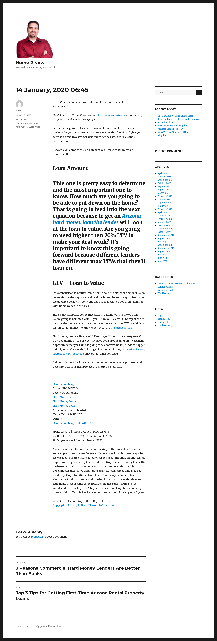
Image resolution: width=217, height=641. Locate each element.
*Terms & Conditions (101, 505)
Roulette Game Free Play (170, 129)
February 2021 (165, 209)
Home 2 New (30, 62)
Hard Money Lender (65, 397)
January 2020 (164, 222)
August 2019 (164, 238)
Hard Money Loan (64, 405)
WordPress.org (165, 325)
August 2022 (164, 206)
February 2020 (165, 219)
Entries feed (164, 319)
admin (19, 110)
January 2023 (164, 199)
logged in (37, 536)
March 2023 (164, 193)
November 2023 (166, 180)
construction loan (24, 123)
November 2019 (165, 228)
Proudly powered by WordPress (47, 626)
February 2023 (165, 196)
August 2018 (164, 251)
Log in (161, 315)
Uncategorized (165, 290)
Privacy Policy (77, 505)
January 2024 (164, 176)
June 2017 (162, 261)
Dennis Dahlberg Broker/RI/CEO (73, 423)
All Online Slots (165, 122)
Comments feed (166, 322)
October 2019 (164, 232)
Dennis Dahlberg (63, 384)
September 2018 (166, 248)
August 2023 (164, 189)
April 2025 (163, 173)
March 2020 (164, 215)
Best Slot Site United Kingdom (173, 125)
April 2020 (163, 212)
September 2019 (166, 235)
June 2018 (162, 258)
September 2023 (166, 186)
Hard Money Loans (64, 401)
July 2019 (162, 241)
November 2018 (165, 245)
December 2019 (165, 225)
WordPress (21, 119)
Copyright (59, 505)
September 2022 (166, 202)
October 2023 (164, 183)
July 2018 (162, 254)
